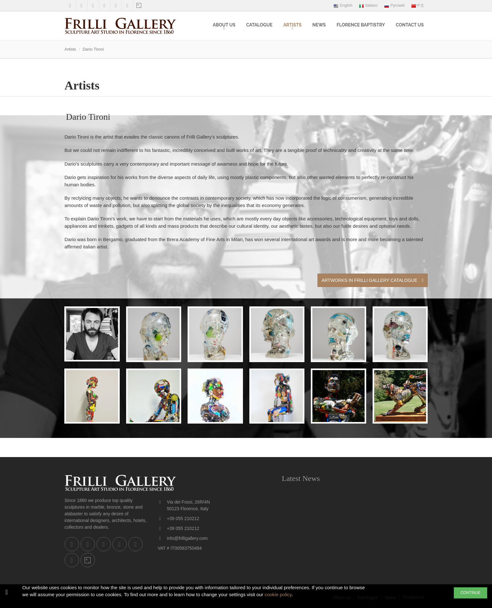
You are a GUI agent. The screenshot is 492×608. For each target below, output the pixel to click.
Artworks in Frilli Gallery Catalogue (373, 280)
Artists (292, 24)
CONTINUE (470, 592)
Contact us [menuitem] (410, 24)
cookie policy (278, 594)
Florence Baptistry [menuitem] (361, 24)
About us (224, 24)
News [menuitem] (319, 24)
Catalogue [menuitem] (259, 24)
